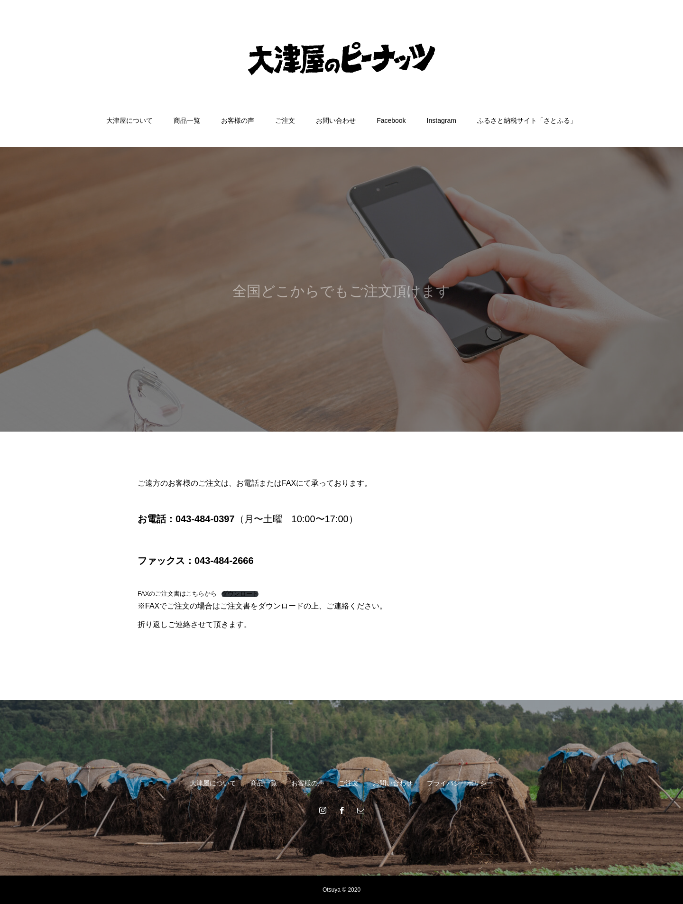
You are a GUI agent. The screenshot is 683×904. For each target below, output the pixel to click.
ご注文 (285, 120)
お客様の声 (237, 120)
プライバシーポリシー (460, 783)
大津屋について (129, 120)
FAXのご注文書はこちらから (177, 593)
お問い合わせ (336, 120)
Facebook (391, 120)
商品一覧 (187, 120)
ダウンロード (240, 594)
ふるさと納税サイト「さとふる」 (527, 120)
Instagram (441, 120)
